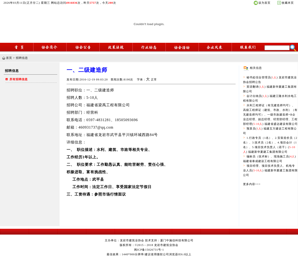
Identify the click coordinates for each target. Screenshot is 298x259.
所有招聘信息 (19, 79)
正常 (154, 79)
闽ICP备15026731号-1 (149, 249)
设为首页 (264, 2)
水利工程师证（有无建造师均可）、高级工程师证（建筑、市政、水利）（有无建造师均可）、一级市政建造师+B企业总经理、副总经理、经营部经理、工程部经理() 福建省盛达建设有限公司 (270, 115)
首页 (9, 58)
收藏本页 (288, 2)
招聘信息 (22, 58)
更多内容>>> (252, 184)
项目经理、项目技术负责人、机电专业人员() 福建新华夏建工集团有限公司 (270, 170)
